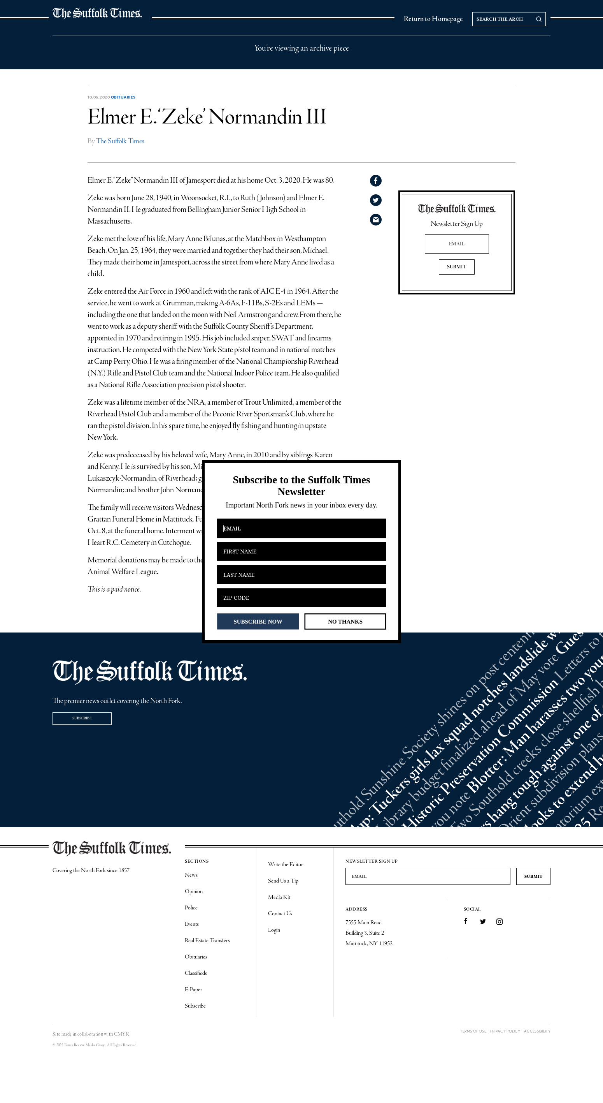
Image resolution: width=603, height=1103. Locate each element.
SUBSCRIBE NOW (258, 621)
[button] (301, 485)
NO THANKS (345, 621)
